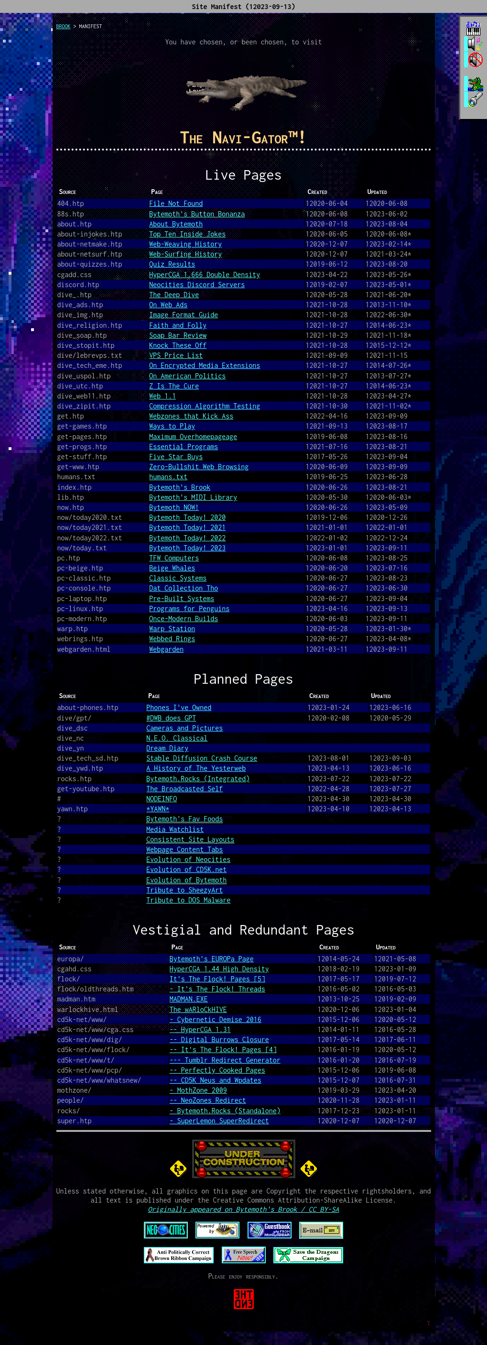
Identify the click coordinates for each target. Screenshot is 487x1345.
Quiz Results (172, 264)
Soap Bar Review (177, 335)
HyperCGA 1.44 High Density (219, 969)
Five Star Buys (176, 456)
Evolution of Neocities (188, 859)
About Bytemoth (176, 224)
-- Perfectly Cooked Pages (217, 1070)
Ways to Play (172, 426)
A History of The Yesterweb (196, 768)
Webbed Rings (172, 639)
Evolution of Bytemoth (186, 880)
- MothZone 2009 (198, 1090)
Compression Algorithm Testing (204, 406)
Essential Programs (183, 446)
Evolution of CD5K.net (186, 869)
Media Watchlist (175, 829)
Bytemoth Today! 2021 (187, 527)
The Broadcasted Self (184, 789)
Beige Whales (172, 568)
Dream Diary (167, 748)
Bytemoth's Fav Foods (184, 819)
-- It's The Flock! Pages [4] (223, 1049)
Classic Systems (177, 578)
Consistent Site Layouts (190, 839)
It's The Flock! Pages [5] (217, 979)
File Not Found (176, 203)
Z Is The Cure (174, 386)
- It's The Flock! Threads (217, 989)
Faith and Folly (177, 325)
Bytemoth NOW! (174, 507)
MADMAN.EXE (189, 999)
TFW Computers (174, 558)
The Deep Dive (174, 295)
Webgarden (166, 649)
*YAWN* (157, 809)
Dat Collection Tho (183, 588)
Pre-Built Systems (181, 598)
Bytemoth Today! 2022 (187, 538)
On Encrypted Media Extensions (204, 365)
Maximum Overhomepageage (193, 436)
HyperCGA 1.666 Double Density (204, 274)
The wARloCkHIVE (198, 1009)
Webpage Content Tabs (184, 849)
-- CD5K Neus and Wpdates (215, 1080)
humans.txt (168, 477)
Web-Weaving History (185, 244)
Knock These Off (177, 345)
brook (63, 26)
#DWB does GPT (171, 718)
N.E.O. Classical (176, 738)
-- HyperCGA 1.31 (200, 1029)
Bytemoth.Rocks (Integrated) (197, 779)
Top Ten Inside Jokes (187, 234)
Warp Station (172, 628)
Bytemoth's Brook (179, 487)
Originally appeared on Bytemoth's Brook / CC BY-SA (243, 1209)
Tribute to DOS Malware (188, 900)
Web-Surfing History (185, 254)
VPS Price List (176, 355)
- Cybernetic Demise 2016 (215, 1019)
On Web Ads (168, 305)
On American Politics (187, 376)
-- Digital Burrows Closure (219, 1039)
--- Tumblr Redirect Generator (225, 1060)
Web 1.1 (162, 396)
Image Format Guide (183, 315)
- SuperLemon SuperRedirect (219, 1121)
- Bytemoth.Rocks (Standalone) (225, 1111)
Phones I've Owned (178, 707)
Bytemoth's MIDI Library (193, 497)
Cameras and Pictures (184, 728)
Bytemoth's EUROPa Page (212, 959)
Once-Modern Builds (183, 618)
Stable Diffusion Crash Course (201, 758)
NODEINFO (161, 799)
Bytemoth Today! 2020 (187, 517)
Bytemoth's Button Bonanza (197, 214)
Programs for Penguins (189, 608)
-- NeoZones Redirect (208, 1100)
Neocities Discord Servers (197, 284)
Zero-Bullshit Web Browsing (199, 467)
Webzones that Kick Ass (191, 416)
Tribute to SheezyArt (184, 890)
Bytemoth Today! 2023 (187, 548)
